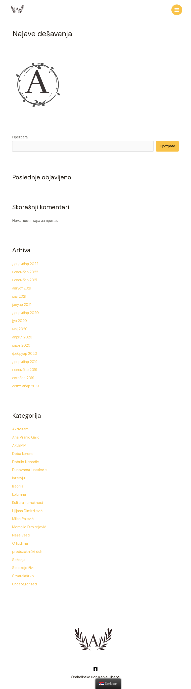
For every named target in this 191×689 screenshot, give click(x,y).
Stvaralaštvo (23, 574)
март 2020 (21, 344)
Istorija (17, 485)
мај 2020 (19, 327)
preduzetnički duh (27, 550)
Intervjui (19, 477)
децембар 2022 (25, 262)
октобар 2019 (23, 376)
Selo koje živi (23, 566)
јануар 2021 (21, 303)
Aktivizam (20, 428)
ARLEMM (19, 444)
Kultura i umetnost (28, 501)
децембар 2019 (25, 360)
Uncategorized (24, 582)
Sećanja (18, 558)
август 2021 (21, 286)
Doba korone (23, 452)
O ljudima (20, 542)
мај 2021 (19, 295)
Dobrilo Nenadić (25, 460)
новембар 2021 (24, 279)
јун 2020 (19, 319)
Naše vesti (21, 533)
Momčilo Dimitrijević (29, 526)
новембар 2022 (25, 270)
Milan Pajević (23, 517)
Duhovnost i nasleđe (29, 468)
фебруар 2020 (24, 352)
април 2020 (22, 335)
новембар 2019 (24, 368)
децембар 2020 (25, 311)
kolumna (19, 493)
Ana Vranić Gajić (25, 436)
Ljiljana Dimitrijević (27, 509)
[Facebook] (95, 667)
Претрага (20, 136)
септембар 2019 (25, 384)
